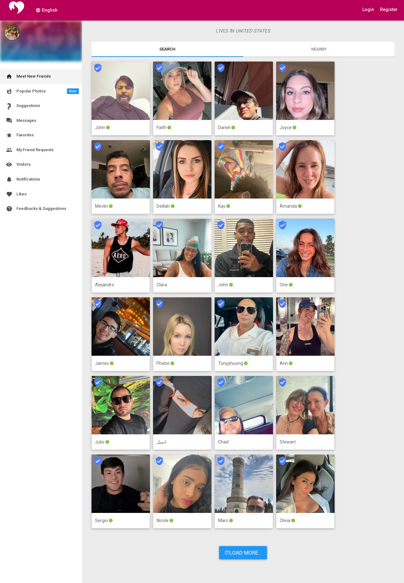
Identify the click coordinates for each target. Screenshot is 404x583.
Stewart (288, 441)
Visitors (18, 164)
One (284, 284)
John (100, 127)
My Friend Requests (29, 150)
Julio (100, 441)
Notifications (22, 179)
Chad (223, 441)
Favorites (19, 135)
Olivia (285, 520)
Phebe (163, 363)
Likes (16, 194)
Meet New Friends (28, 76)
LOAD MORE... (243, 552)
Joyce (286, 127)
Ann (284, 363)
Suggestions (22, 105)
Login (368, 9)
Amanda (289, 206)
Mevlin (102, 206)
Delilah (164, 206)
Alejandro (104, 284)
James (102, 363)
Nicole (163, 520)
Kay (222, 206)
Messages (20, 120)
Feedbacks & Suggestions (35, 208)
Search (167, 49)
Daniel (224, 127)
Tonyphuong (231, 363)
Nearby (319, 49)
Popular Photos (42, 91)
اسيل (161, 441)
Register (389, 9)
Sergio (102, 520)
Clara (162, 284)
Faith (162, 127)
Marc (223, 520)
